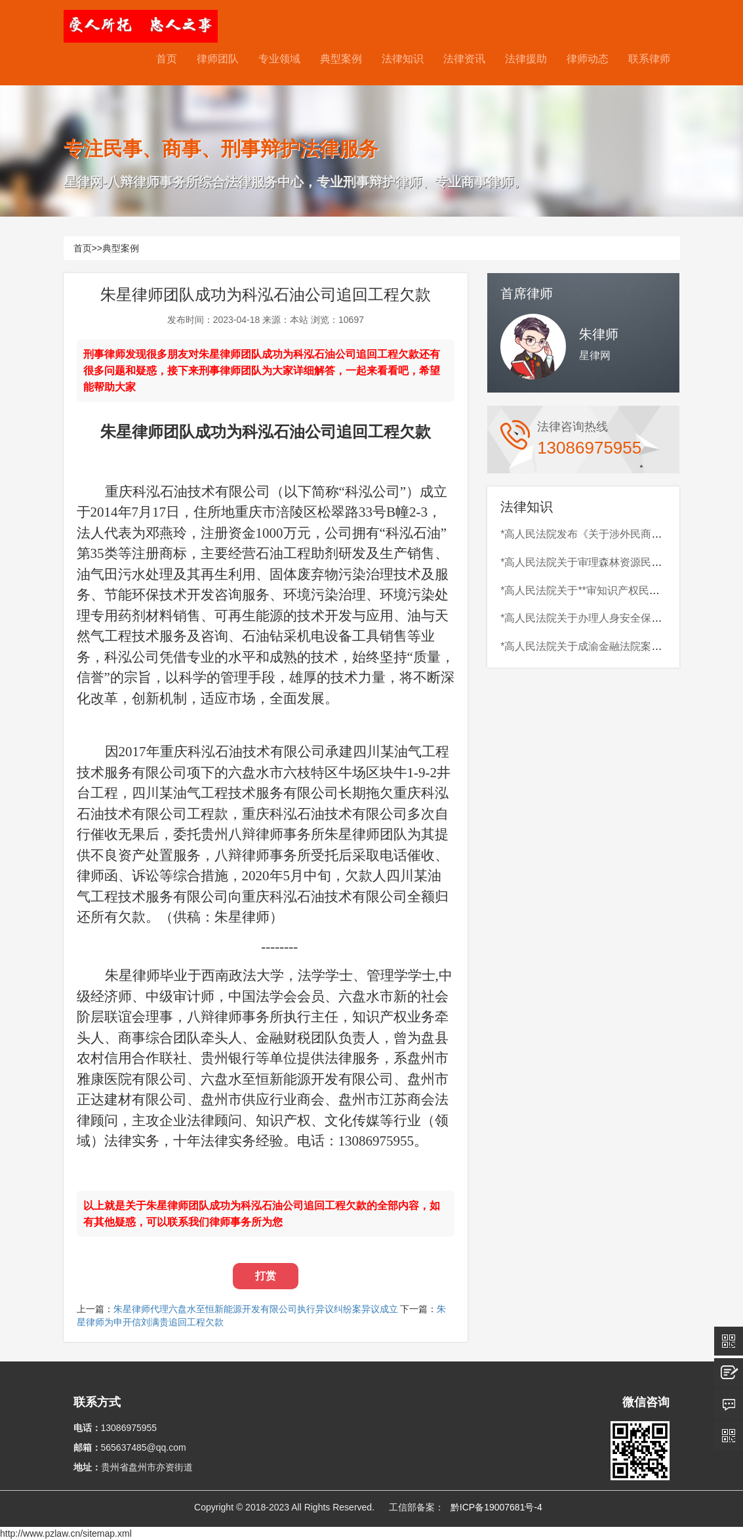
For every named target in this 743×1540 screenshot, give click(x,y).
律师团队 (218, 58)
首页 (166, 58)
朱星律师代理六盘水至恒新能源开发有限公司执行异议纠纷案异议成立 (255, 1309)
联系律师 (649, 58)
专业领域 (279, 58)
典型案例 (341, 58)
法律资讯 (464, 58)
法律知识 (403, 58)
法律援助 (526, 58)
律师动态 (588, 58)
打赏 (265, 1275)
